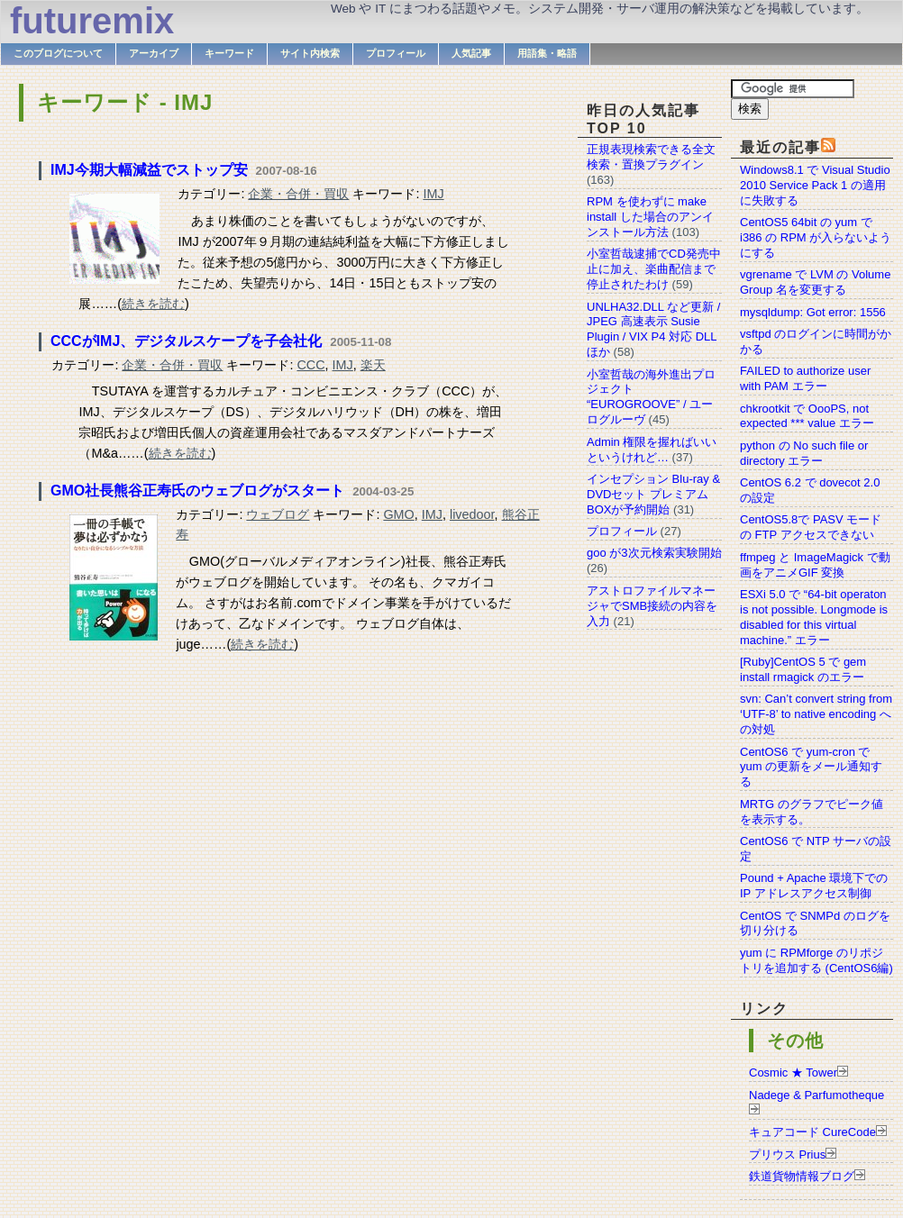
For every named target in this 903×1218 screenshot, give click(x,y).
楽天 (373, 365)
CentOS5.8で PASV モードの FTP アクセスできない (810, 527)
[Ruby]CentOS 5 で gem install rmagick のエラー (803, 669)
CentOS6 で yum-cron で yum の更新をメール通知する (811, 767)
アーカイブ (153, 53)
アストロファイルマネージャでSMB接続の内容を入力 (652, 606)
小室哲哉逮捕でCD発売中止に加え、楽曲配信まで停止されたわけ (654, 269)
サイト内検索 (310, 53)
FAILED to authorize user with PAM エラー (805, 378)
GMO (398, 514)
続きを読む (153, 303)
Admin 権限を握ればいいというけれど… (651, 449)
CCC (310, 365)
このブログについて (58, 53)
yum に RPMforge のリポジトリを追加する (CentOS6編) (816, 960)
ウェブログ (277, 514)
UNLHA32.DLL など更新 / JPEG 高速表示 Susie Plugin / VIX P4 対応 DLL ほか (653, 329)
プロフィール (395, 53)
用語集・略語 (547, 53)
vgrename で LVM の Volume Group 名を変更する (815, 282)
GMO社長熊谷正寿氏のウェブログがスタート (197, 490)
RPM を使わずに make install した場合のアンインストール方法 (650, 217)
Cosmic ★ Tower (793, 1072)
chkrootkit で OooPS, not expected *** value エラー (807, 416)
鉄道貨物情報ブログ (801, 1176)
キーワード (229, 53)
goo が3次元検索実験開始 (654, 552)
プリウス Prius (787, 1154)
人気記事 (471, 53)
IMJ (433, 193)
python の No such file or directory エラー (804, 453)
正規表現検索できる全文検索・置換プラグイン (651, 156)
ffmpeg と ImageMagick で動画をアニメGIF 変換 (815, 564)
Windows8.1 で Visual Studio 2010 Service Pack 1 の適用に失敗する (815, 185)
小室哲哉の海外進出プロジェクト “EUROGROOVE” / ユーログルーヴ (651, 397)
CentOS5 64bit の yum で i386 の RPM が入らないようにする (815, 237)
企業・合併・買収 (298, 193)
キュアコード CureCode (812, 1132)
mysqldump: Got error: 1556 (813, 312)
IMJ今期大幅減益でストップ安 (149, 169)
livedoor (472, 514)
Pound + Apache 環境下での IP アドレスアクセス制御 (814, 885)
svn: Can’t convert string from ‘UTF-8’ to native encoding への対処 (816, 714)
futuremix (92, 21)
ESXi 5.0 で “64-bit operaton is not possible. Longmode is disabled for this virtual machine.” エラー (814, 617)
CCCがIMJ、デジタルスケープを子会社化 (186, 341)
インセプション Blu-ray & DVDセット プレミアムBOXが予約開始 (653, 494)
